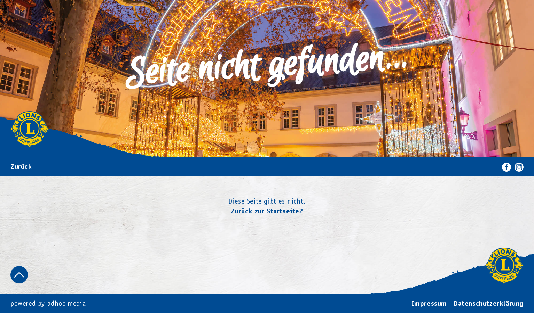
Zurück (21, 167)
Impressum (429, 304)
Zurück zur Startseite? (267, 211)
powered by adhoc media (48, 304)
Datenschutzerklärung (489, 304)
